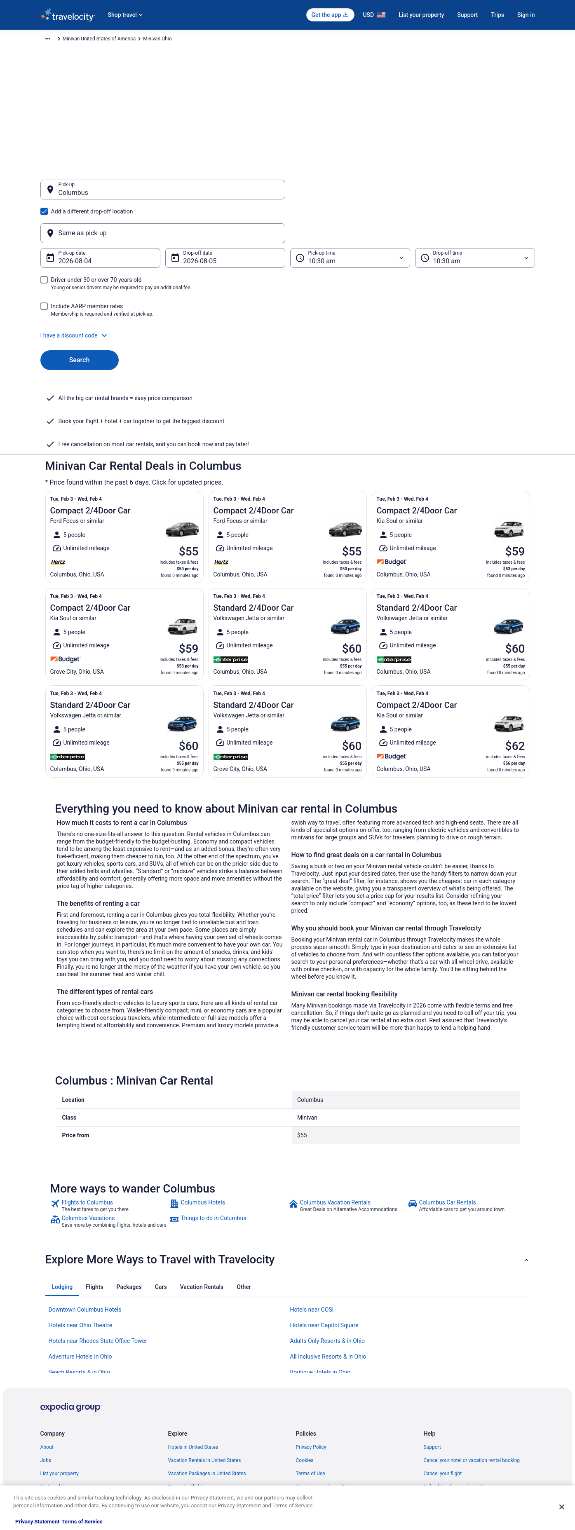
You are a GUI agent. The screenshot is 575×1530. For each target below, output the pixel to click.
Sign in (526, 15)
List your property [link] (59, 1393)
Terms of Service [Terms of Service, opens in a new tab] (81, 1521)
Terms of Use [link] (310, 1393)
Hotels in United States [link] (193, 1366)
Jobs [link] (45, 1379)
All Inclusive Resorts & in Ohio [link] (328, 1275)
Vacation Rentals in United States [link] (204, 1379)
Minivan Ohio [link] (290, 40)
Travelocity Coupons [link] (190, 1445)
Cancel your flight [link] (443, 1393)
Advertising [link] (52, 1459)
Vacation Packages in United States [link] (207, 1393)
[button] (287, 296)
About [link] (47, 1366)
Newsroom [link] (52, 1419)
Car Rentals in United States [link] (198, 1419)
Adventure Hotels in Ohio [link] (80, 1275)
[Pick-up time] (350, 218)
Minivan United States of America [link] (231, 40)
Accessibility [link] (310, 1419)
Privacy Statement (37, 1521)
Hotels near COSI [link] (312, 1228)
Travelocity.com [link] (57, 40)
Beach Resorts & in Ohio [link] (79, 1291)
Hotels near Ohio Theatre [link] (81, 1244)
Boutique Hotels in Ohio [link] (320, 1291)
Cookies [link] (305, 1379)
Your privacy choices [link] (318, 1432)
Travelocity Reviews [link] (189, 1432)
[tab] (62, 1206)
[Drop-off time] (475, 218)
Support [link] (432, 1366)
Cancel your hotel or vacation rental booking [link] (472, 1379)
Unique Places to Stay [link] (192, 1459)
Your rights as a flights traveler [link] (457, 1432)
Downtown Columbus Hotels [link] (85, 1228)
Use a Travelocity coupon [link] (451, 1419)
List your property (421, 15)
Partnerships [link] (54, 1406)
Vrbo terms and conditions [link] (325, 1406)
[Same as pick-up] (412, 194)
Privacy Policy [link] (311, 1366)
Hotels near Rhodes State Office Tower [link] (98, 1260)
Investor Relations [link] (60, 1432)
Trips (497, 15)
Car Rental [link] (93, 40)
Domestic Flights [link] (186, 1406)
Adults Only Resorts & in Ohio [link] (327, 1260)
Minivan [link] (120, 40)
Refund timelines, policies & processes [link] (466, 1406)
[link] (109, 1125)
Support (467, 15)
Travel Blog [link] (180, 1472)
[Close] (562, 1507)
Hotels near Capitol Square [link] (324, 1244)
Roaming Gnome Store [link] (65, 1445)
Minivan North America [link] (162, 40)
